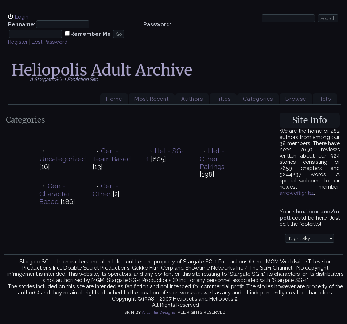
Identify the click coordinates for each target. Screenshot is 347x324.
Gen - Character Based (54, 193)
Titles (223, 99)
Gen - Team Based (112, 155)
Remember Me (90, 34)
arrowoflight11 (297, 193)
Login (21, 17)
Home (114, 99)
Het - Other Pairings (212, 158)
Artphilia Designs (158, 312)
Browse (295, 99)
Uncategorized (62, 159)
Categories (258, 99)
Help (325, 99)
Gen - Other (105, 190)
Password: (157, 24)
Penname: (21, 24)
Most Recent (151, 99)
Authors (192, 99)
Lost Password (49, 42)
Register (18, 42)
